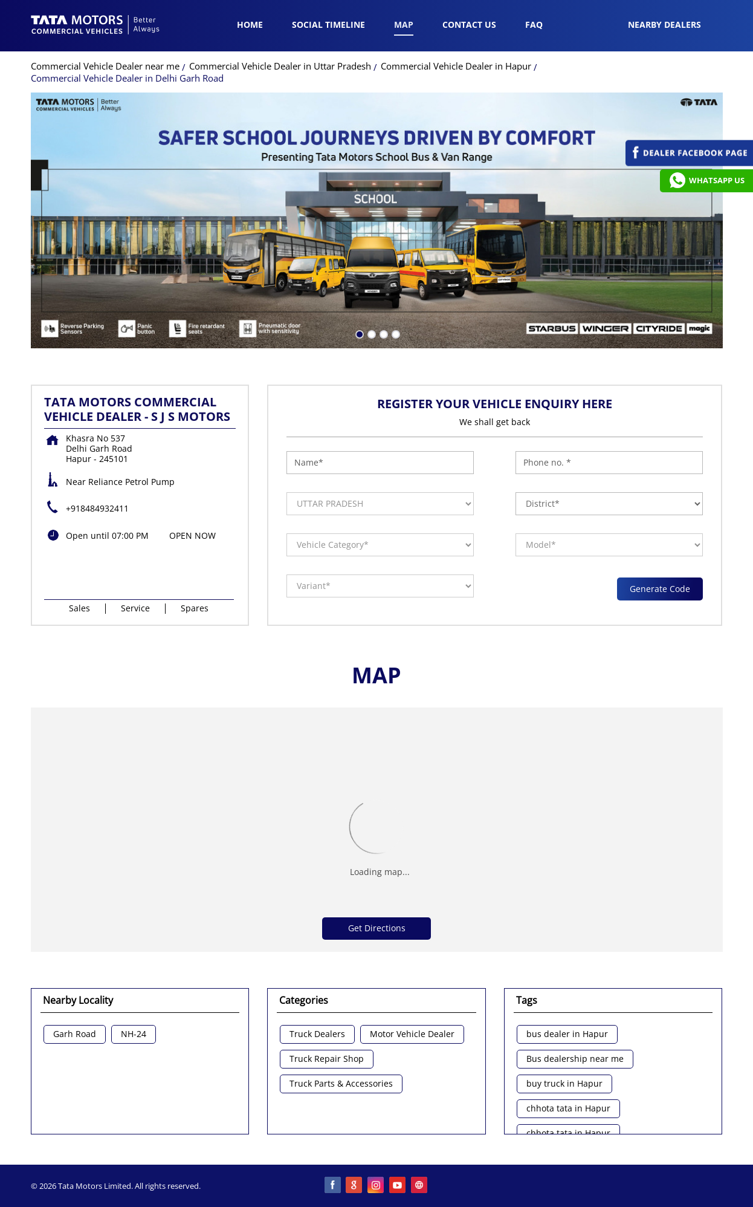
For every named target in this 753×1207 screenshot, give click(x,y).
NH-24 (133, 1034)
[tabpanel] (377, 220)
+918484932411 (97, 508)
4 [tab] (395, 333)
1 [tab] (358, 333)
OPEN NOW (192, 535)
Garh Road (74, 1034)
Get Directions (377, 928)
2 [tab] (370, 333)
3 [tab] (383, 333)
